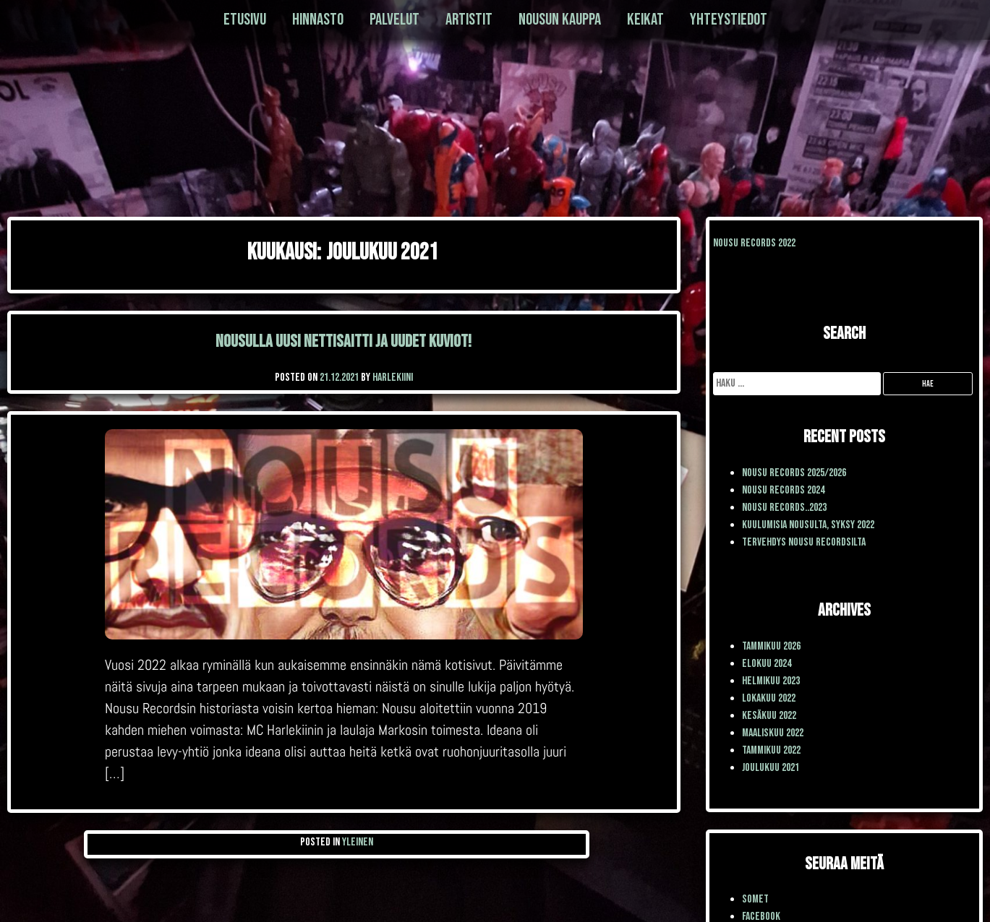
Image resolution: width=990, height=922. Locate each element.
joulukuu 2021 (770, 768)
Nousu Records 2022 (754, 243)
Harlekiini (392, 377)
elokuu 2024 (766, 664)
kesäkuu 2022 (769, 716)
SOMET (755, 899)
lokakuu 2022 (768, 698)
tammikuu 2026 (771, 646)
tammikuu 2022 (771, 750)
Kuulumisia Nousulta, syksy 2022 (808, 525)
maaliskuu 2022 (772, 733)
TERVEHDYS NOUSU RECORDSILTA (804, 542)
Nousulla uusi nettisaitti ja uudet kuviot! (343, 341)
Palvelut (394, 19)
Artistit (468, 19)
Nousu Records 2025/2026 (794, 473)
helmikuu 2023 (771, 681)
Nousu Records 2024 (783, 490)
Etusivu (244, 19)
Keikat (645, 19)
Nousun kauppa (560, 19)
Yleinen (357, 842)
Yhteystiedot (728, 19)
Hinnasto (317, 19)
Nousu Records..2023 (784, 507)
